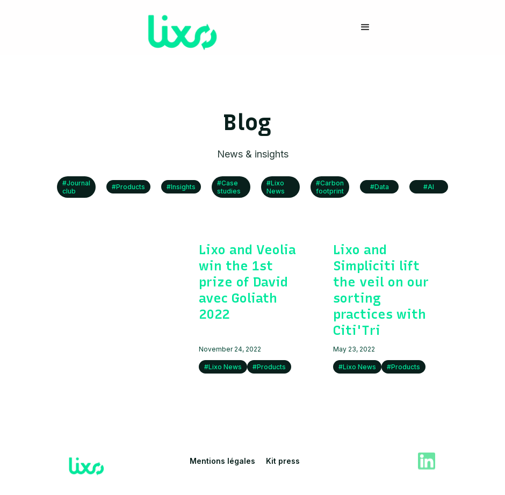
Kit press (283, 460)
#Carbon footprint (330, 187)
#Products (128, 187)
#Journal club (76, 187)
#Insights (181, 187)
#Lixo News (275, 187)
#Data (379, 187)
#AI (428, 187)
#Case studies (229, 187)
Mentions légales (222, 460)
